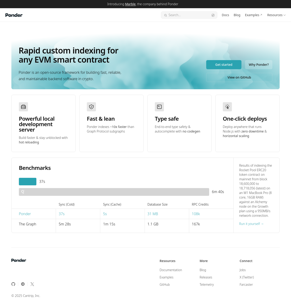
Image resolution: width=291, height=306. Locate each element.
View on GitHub (239, 77)
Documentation (171, 270)
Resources (274, 15)
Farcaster (246, 284)
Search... (189, 15)
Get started (223, 64)
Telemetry (207, 284)
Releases (206, 277)
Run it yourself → (251, 224)
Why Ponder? (259, 64)
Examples (252, 15)
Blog (237, 15)
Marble (130, 4)
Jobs (243, 270)
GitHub (165, 284)
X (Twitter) (247, 277)
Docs (225, 15)
